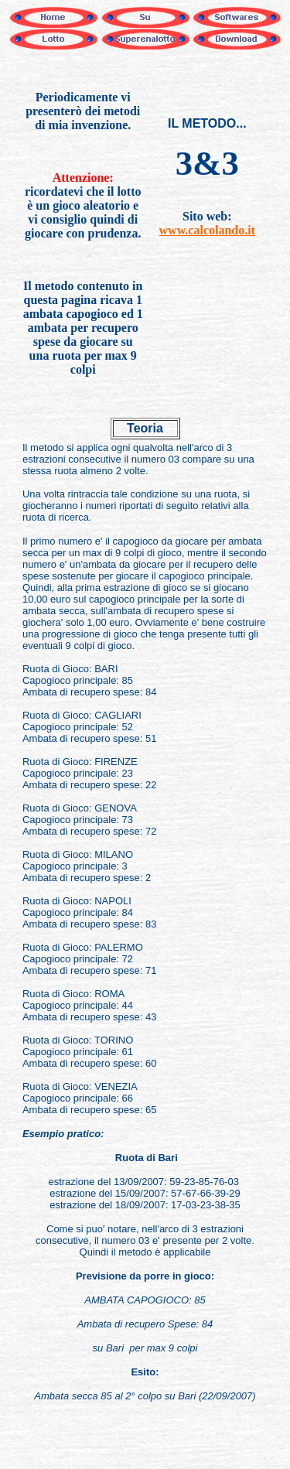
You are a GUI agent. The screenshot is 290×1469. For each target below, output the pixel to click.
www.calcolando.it (207, 230)
